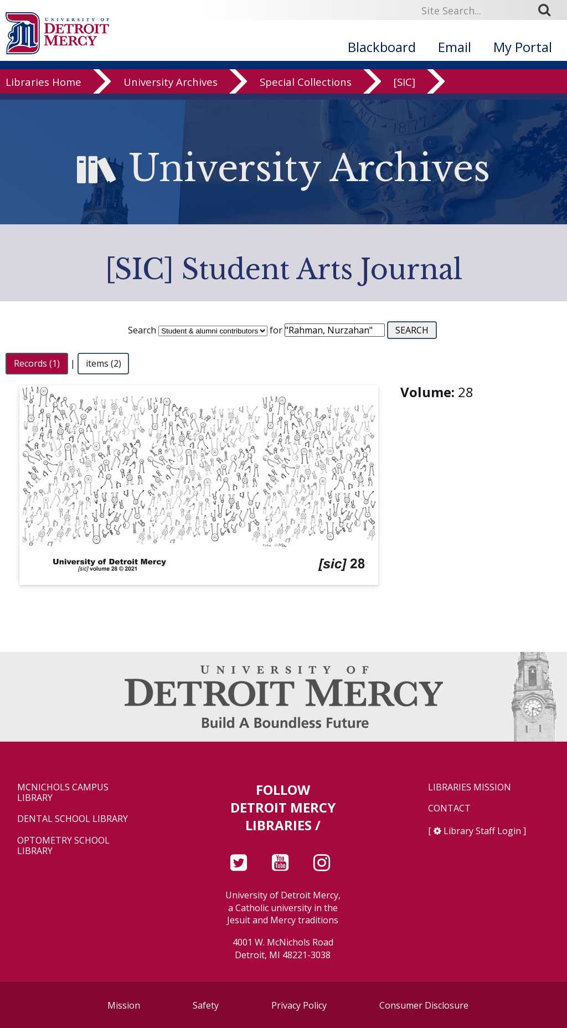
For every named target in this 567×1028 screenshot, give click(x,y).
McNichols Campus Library (63, 792)
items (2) (103, 363)
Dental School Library (72, 819)
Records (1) (37, 363)
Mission (123, 1005)
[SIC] (404, 106)
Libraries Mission (469, 787)
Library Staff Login (482, 831)
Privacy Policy (299, 1005)
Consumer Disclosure (423, 1005)
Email (454, 47)
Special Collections (306, 106)
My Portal (522, 47)
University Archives (170, 106)
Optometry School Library (63, 845)
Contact (449, 808)
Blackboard (382, 47)
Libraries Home (43, 106)
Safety (206, 1005)
